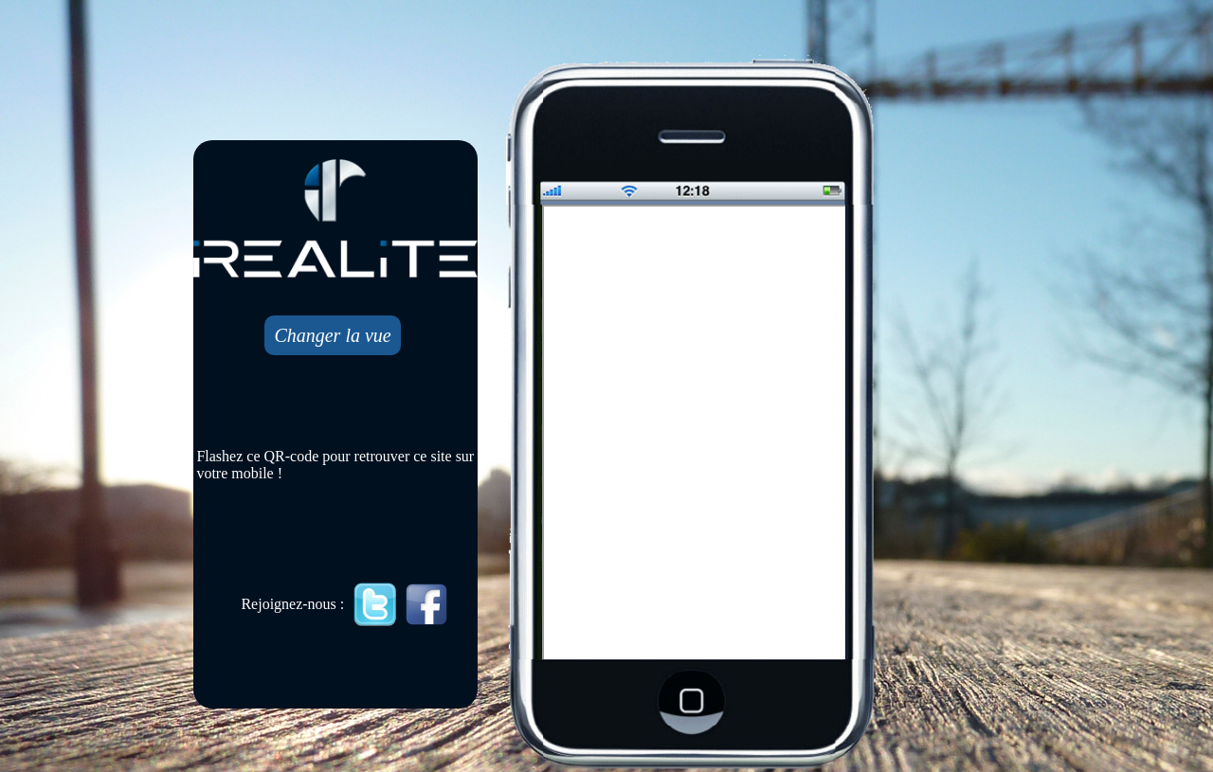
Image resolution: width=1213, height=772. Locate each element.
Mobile (695, 434)
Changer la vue (332, 335)
